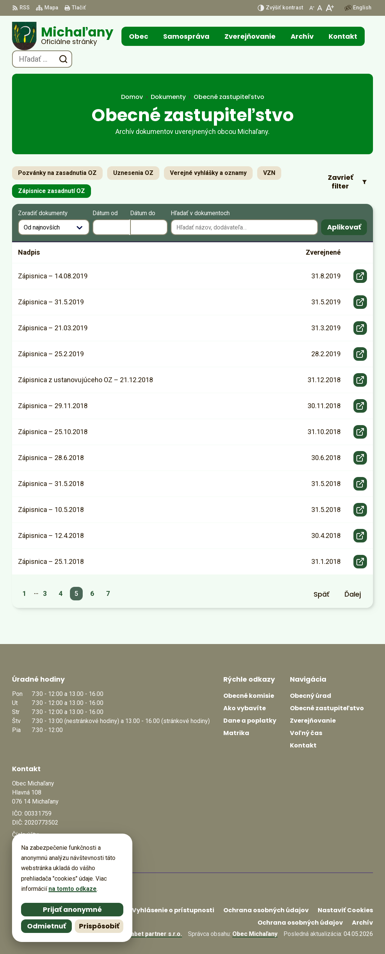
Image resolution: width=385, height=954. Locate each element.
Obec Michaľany (254, 933)
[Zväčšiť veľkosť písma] (329, 8)
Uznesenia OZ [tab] (133, 172)
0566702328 (29, 846)
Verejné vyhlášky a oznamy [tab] (208, 172)
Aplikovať (347, 228)
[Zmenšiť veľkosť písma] (312, 8)
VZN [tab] (269, 172)
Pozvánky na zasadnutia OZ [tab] (57, 172)
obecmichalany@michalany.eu (54, 855)
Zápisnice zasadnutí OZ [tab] (51, 190)
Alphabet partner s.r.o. (150, 933)
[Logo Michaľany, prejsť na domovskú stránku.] (62, 36)
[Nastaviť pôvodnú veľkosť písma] (320, 8)
